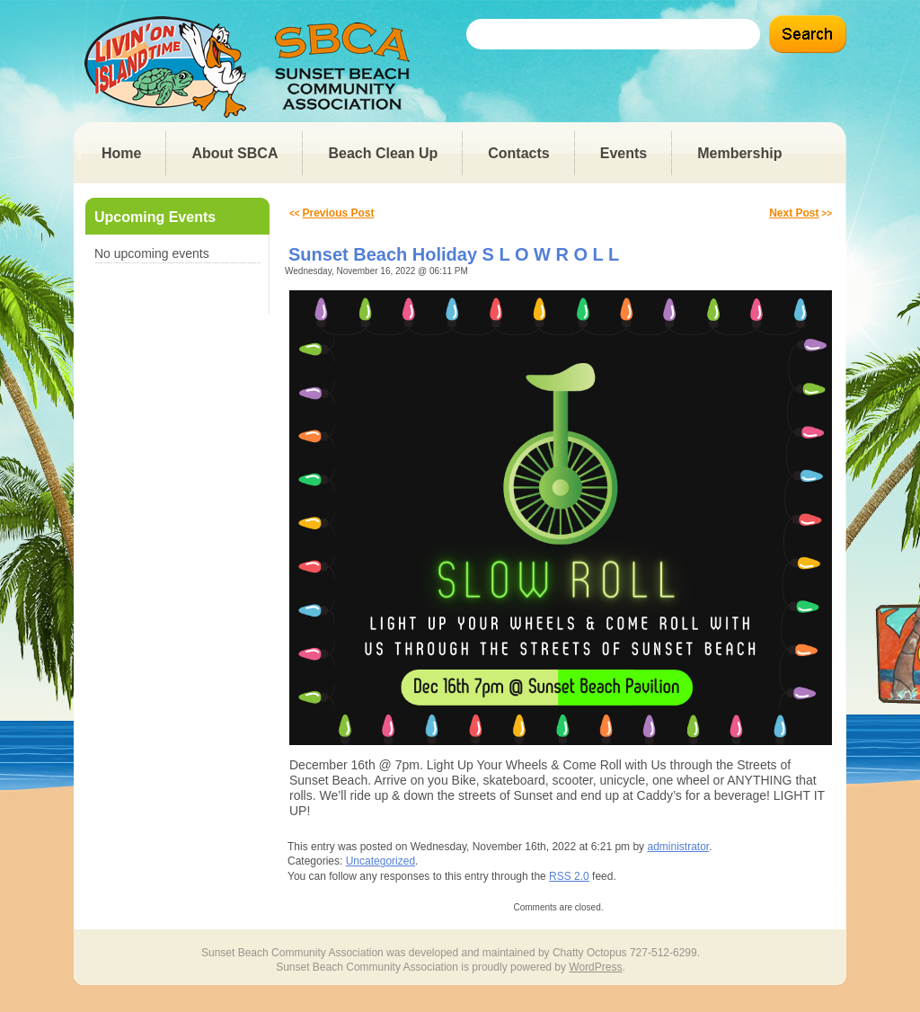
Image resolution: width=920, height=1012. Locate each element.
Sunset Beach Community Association (252, 67)
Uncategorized (380, 861)
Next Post (793, 213)
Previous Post (338, 213)
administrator (678, 846)
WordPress (595, 967)
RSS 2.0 (569, 876)
